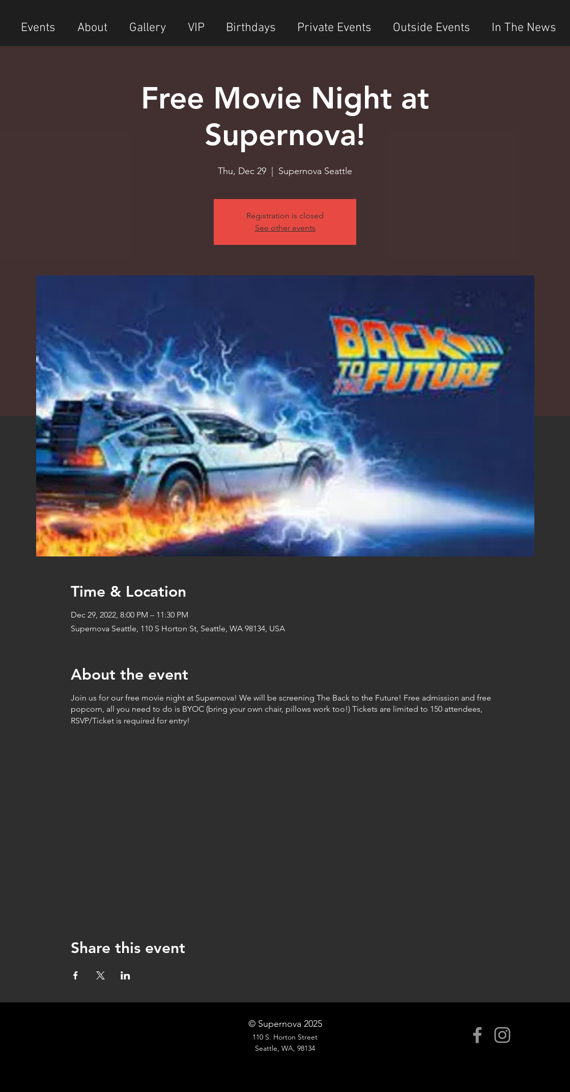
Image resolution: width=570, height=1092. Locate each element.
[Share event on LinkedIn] (125, 975)
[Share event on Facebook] (75, 975)
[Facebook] (477, 1035)
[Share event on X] (100, 975)
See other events (285, 228)
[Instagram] (502, 1035)
